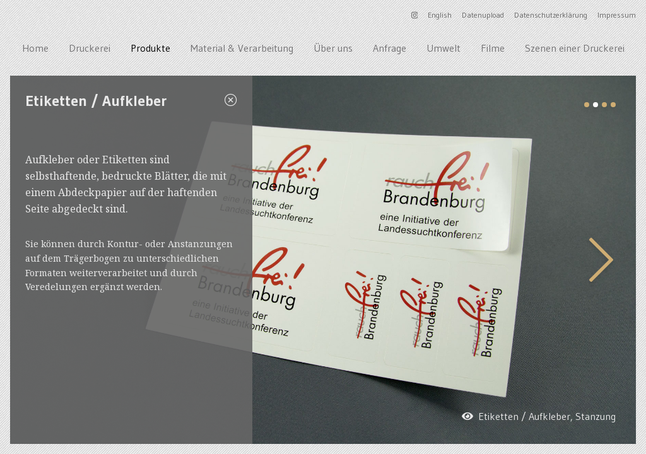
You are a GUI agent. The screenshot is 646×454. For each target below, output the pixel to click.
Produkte (150, 48)
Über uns (333, 48)
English (440, 15)
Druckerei (89, 48)
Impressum (616, 15)
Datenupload (483, 15)
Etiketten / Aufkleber (524, 416)
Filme (493, 48)
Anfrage (389, 48)
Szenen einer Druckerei (575, 48)
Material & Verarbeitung (242, 48)
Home (35, 48)
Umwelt (443, 48)
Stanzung (595, 416)
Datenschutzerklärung (550, 15)
